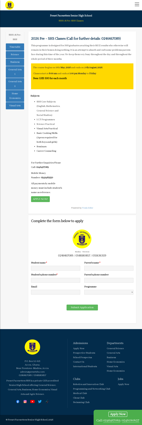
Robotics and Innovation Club (88, 384)
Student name (39, 262)
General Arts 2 (15, 83)
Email (34, 286)
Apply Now (118, 414)
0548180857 (130, 420)
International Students (85, 366)
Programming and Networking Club (91, 388)
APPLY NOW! (40, 199)
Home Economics (15, 96)
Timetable (15, 47)
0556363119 (99, 255)
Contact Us (78, 362)
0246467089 (111, 420)
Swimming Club (81, 402)
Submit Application (82, 307)
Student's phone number (44, 274)
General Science (115, 348)
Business (15, 62)
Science (15, 54)
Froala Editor (87, 208)
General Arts (113, 353)
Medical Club (80, 393)
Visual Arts (15, 105)
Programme (90, 286)
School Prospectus (82, 357)
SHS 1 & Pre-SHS (15, 37)
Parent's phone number (96, 274)
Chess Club (79, 397)
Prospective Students (84, 353)
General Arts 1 (15, 72)
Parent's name (92, 262)
